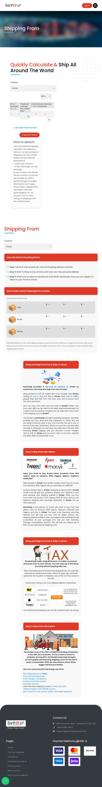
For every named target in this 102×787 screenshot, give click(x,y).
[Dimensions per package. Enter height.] (50, 114)
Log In (87, 5)
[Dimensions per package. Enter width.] (40, 114)
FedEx (55, 686)
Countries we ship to (17, 761)
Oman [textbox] (15, 88)
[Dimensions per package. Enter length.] (32, 114)
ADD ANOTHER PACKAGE (25, 127)
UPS (63, 686)
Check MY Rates (29, 135)
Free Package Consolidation (35, 679)
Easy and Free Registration (34, 676)
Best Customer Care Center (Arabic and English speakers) (47, 691)
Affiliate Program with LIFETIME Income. (39, 689)
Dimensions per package (42, 105)
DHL (59, 686)
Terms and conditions (18, 775)
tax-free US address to (57, 387)
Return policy (14, 770)
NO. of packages (14, 106)
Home (10, 747)
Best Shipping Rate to (35, 673)
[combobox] (33, 88)
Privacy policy (14, 766)
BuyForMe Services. (31, 684)
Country (14, 82)
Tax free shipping (16, 752)
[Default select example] (46, 96)
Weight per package (25, 107)
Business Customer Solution (35, 681)
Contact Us (13, 756)
